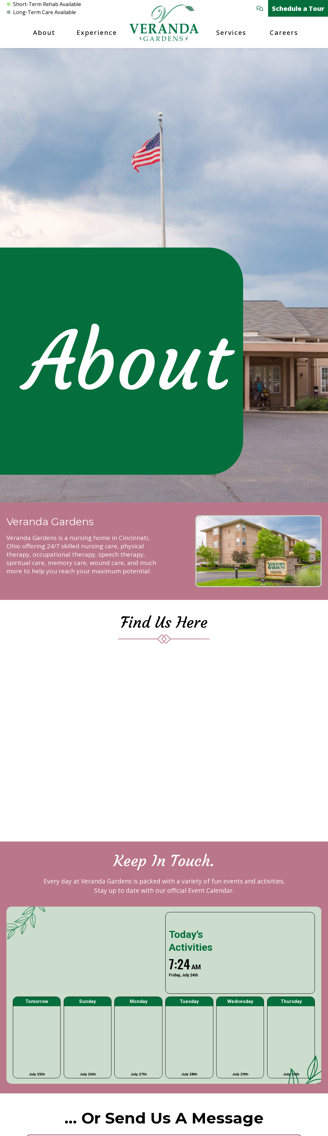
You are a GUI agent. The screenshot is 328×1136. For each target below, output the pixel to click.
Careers (284, 32)
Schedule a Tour (298, 8)
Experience (97, 32)
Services (231, 32)
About (44, 32)
